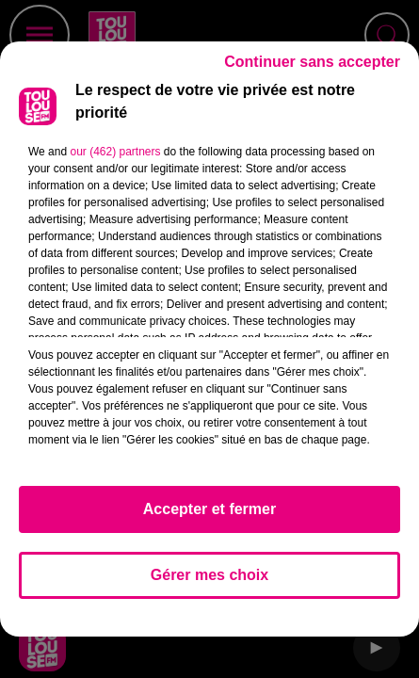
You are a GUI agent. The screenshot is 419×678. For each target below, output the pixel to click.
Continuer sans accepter (312, 70)
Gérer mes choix (209, 583)
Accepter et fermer (209, 517)
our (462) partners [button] (115, 160)
